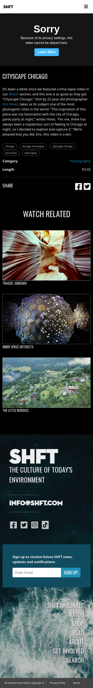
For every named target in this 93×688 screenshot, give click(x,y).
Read (78, 632)
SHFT (8, 7)
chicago (9, 146)
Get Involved (68, 650)
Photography (80, 161)
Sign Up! (71, 572)
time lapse (31, 153)
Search (75, 660)
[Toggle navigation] (86, 6)
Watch (14, 94)
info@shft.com (36, 503)
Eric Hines (10, 104)
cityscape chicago (62, 146)
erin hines (11, 153)
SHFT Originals (65, 605)
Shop (78, 623)
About (76, 641)
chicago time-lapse (33, 146)
